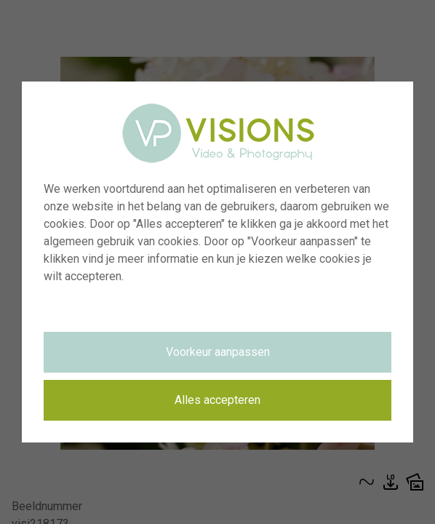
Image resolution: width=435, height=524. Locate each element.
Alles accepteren (217, 400)
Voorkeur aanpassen (218, 352)
